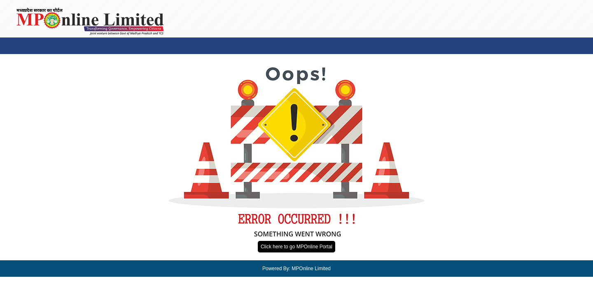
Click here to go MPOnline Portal (296, 247)
